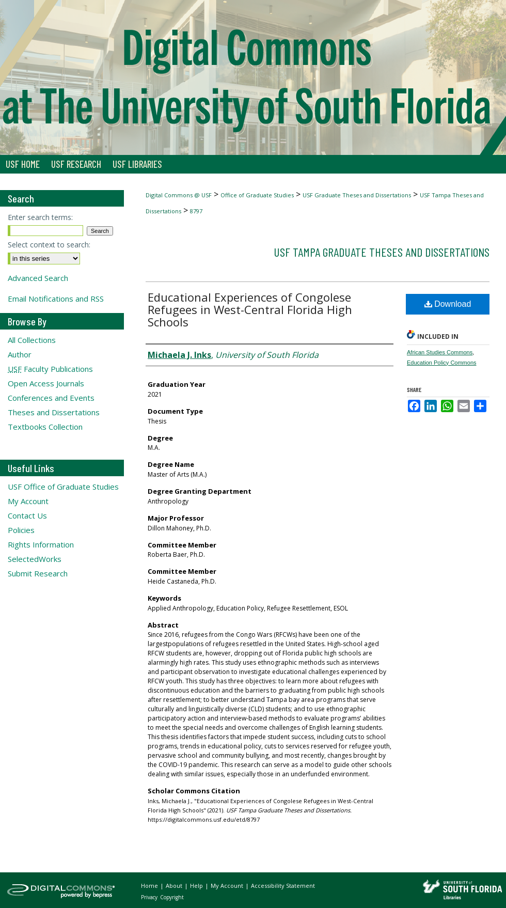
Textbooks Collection (45, 426)
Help (197, 885)
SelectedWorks (34, 559)
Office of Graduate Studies (257, 195)
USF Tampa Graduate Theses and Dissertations (381, 251)
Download (447, 304)
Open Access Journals (46, 383)
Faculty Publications (50, 369)
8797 (196, 211)
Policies (21, 530)
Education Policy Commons (442, 362)
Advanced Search (38, 278)
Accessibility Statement (283, 885)
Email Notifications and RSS (56, 298)
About (175, 885)
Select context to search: (49, 244)
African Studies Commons (439, 352)
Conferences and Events (51, 398)
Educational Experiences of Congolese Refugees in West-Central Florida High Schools (250, 309)
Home (150, 885)
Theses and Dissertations (54, 412)
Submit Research (38, 573)
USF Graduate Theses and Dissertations (357, 195)
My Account (28, 501)
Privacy (150, 897)
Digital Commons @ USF (179, 195)
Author (19, 354)
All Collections (32, 340)
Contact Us (27, 515)
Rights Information (41, 544)
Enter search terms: (40, 217)
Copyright (172, 897)
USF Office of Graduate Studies (63, 486)
